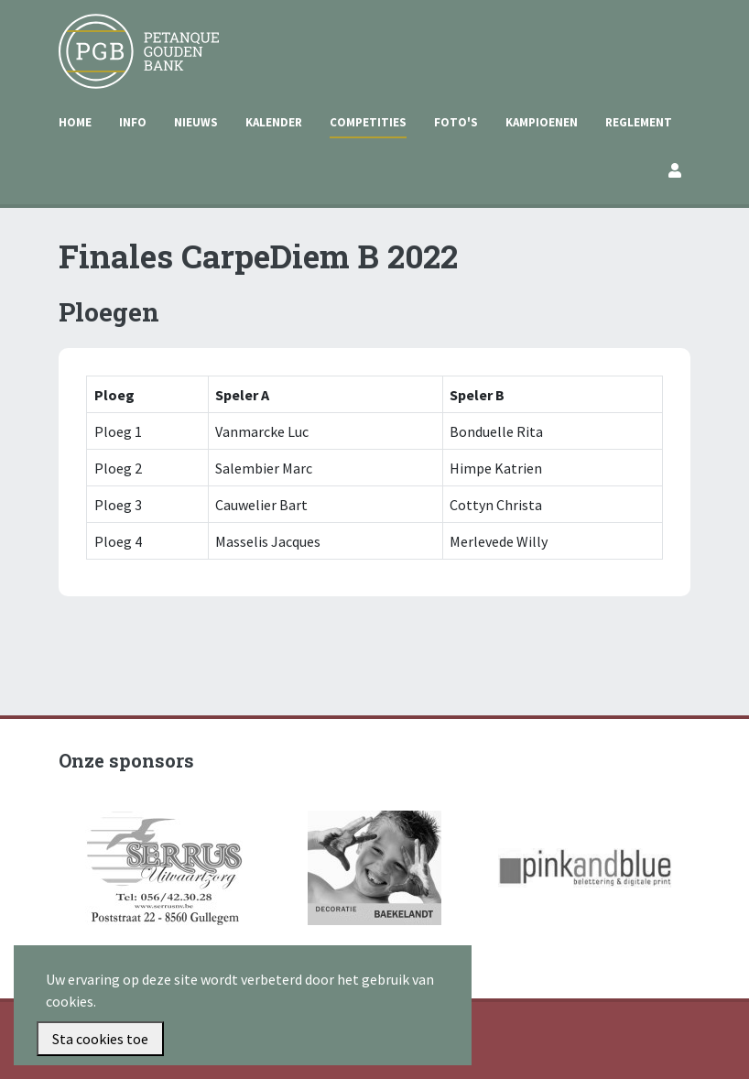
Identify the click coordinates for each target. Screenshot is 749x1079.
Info (133, 122)
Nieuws (196, 122)
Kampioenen (541, 122)
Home (75, 122)
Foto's (456, 122)
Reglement (638, 122)
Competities (368, 122)
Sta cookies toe (100, 1039)
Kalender (273, 122)
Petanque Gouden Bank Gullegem (131, 36)
